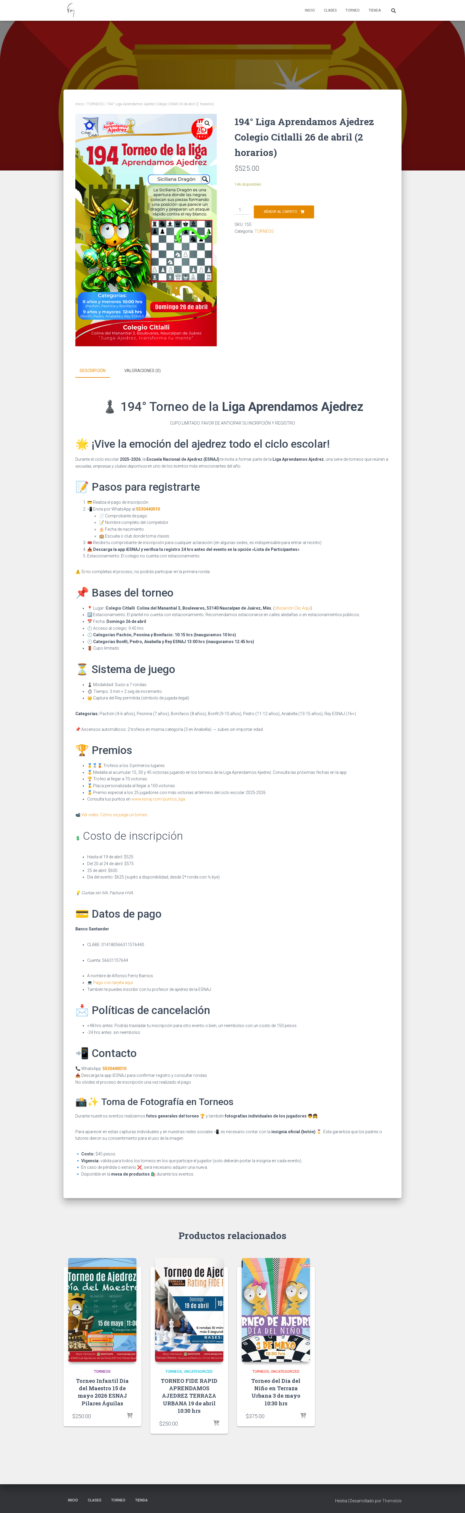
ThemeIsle (392, 1500)
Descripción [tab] (93, 370)
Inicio (310, 10)
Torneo (352, 10)
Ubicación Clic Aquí (292, 607)
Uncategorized (198, 1371)
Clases (330, 10)
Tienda (375, 10)
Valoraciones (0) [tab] (142, 370)
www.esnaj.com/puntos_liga (158, 798)
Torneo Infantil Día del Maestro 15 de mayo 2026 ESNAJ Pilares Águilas (102, 1391)
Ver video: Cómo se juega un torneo (114, 813)
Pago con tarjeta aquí (113, 981)
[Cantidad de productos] (242, 210)
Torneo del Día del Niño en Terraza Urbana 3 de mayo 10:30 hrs (275, 1391)
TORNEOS (95, 104)
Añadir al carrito (280, 212)
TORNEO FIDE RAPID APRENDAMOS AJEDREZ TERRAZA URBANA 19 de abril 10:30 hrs (189, 1394)
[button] (207, 123)
